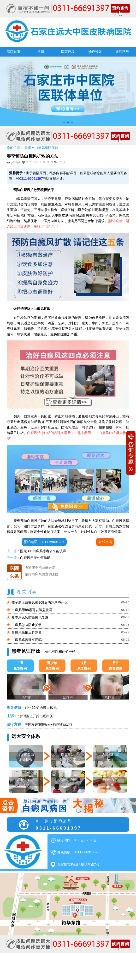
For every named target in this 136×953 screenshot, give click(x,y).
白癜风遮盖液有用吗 (27, 640)
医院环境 (68, 52)
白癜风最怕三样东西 (27, 632)
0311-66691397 (31, 178)
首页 (27, 148)
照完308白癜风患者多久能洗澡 (43, 551)
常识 (40, 52)
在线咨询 (105, 542)
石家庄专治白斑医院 (40, 571)
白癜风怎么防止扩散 (27, 625)
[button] (64, 122)
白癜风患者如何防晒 (35, 558)
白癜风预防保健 (46, 148)
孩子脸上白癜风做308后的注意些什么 (39, 602)
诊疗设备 (95, 52)
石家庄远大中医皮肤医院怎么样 (48, 564)
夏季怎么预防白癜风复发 (30, 617)
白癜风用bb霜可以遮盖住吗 (32, 610)
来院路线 (122, 52)
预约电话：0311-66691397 (44, 542)
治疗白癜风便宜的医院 (42, 577)
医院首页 (13, 52)
